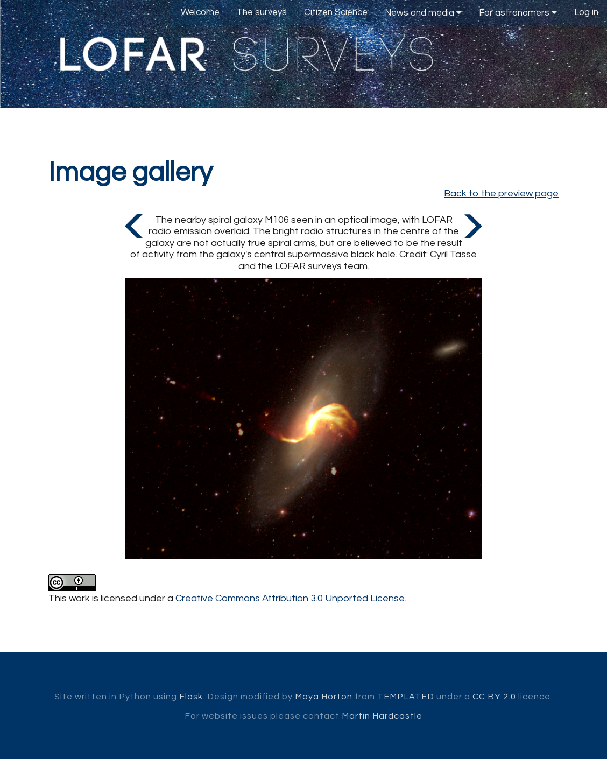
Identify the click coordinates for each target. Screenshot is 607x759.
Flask (191, 696)
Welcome (200, 12)
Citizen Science (336, 12)
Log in (586, 12)
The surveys (262, 12)
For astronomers (518, 13)
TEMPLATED (405, 696)
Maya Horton (323, 696)
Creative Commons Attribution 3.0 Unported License (290, 598)
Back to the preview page (501, 193)
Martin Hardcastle (382, 716)
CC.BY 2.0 (494, 696)
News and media (423, 13)
